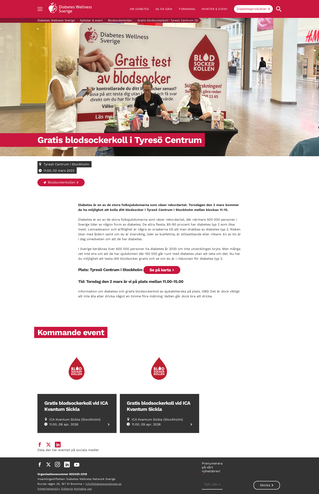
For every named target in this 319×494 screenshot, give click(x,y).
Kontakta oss (83, 488)
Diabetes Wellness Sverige (56, 20)
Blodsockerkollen (120, 20)
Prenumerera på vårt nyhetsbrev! (212, 469)
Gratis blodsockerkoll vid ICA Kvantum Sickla (76, 406)
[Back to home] (70, 9)
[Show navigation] (40, 9)
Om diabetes (139, 9)
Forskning (187, 9)
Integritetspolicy (48, 488)
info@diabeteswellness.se (103, 483)
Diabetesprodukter (252, 9)
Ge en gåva (163, 9)
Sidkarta (67, 488)
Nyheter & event (214, 9)
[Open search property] (279, 9)
